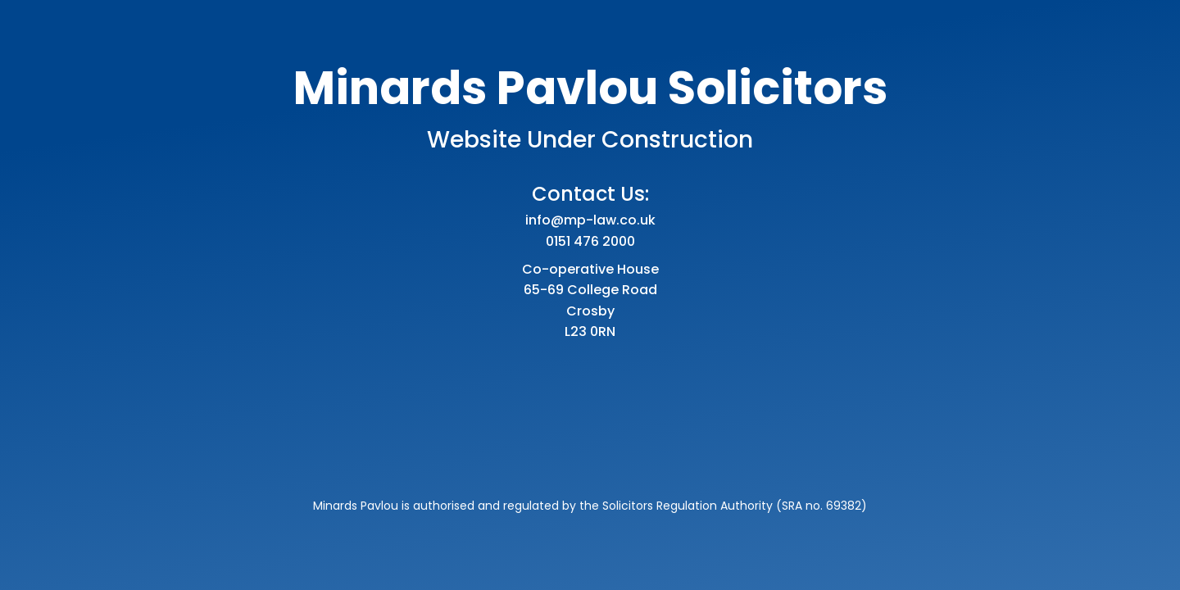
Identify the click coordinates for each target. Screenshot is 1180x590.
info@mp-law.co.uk (590, 220)
